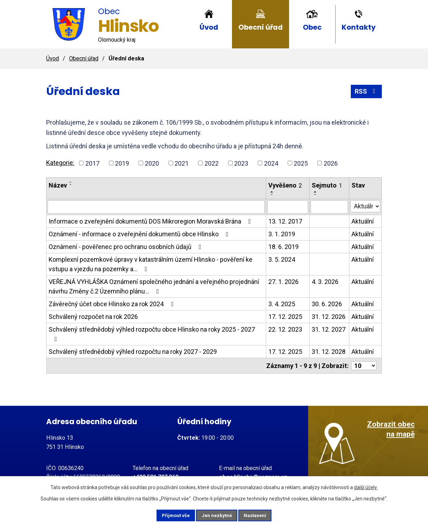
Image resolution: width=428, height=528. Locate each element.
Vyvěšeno (285, 185)
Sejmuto (327, 185)
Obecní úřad (260, 27)
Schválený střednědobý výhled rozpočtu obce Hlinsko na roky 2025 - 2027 (152, 334)
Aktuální (362, 221)
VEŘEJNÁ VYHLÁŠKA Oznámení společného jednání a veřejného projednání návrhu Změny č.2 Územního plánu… (154, 286)
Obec (312, 27)
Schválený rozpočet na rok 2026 (93, 316)
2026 (331, 163)
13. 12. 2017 (285, 221)
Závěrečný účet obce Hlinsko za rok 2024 (112, 304)
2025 (301, 163)
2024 (271, 163)
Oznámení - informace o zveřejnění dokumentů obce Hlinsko (140, 234)
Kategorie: (60, 162)
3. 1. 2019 (281, 234)
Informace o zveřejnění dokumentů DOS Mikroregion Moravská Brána (151, 221)
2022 (211, 163)
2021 (182, 163)
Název (58, 185)
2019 (122, 163)
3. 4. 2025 (281, 304)
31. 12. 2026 (329, 316)
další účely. (366, 487)
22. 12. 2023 (285, 329)
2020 (152, 163)
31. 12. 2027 (329, 329)
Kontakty (359, 27)
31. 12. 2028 (329, 351)
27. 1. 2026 (283, 281)
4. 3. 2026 (325, 281)
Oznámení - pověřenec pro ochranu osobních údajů (126, 246)
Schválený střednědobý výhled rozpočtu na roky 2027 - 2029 (133, 351)
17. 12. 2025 (285, 316)
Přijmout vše (171, 515)
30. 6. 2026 (327, 304)
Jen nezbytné (217, 515)
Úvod (209, 27)
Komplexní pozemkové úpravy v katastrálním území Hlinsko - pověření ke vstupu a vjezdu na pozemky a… (150, 264)
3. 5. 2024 (281, 259)
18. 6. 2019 (283, 246)
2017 (92, 163)
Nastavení (259, 515)
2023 (241, 163)
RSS (366, 91)
